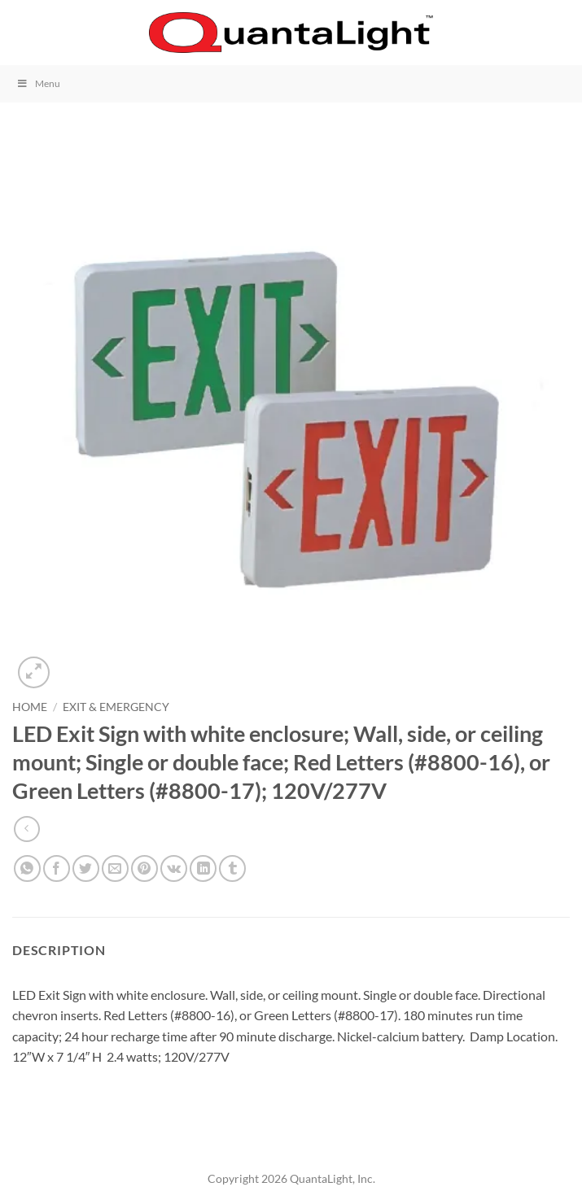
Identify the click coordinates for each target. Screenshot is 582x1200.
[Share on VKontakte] (173, 868)
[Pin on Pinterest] (144, 868)
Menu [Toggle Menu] (38, 83)
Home (29, 706)
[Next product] (26, 828)
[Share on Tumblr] (232, 868)
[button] (22, 32)
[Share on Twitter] (85, 868)
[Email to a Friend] (115, 868)
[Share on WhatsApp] (27, 868)
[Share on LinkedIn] (203, 868)
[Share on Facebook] (56, 868)
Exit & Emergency (116, 706)
